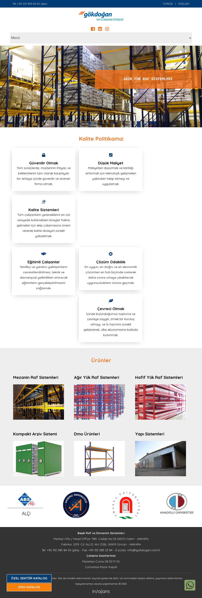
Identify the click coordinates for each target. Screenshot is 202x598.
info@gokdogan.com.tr (143, 550)
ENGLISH (183, 3)
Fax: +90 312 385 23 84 (97, 550)
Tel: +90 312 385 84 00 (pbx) (30, 3)
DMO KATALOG (29, 587)
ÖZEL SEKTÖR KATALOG (29, 578)
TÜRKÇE (168, 3)
